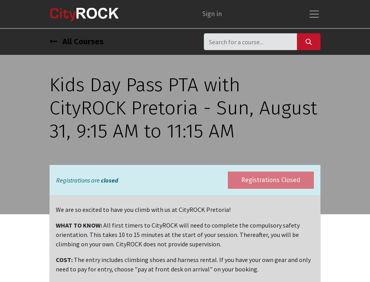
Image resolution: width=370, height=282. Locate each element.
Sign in (212, 14)
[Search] (309, 41)
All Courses (76, 41)
